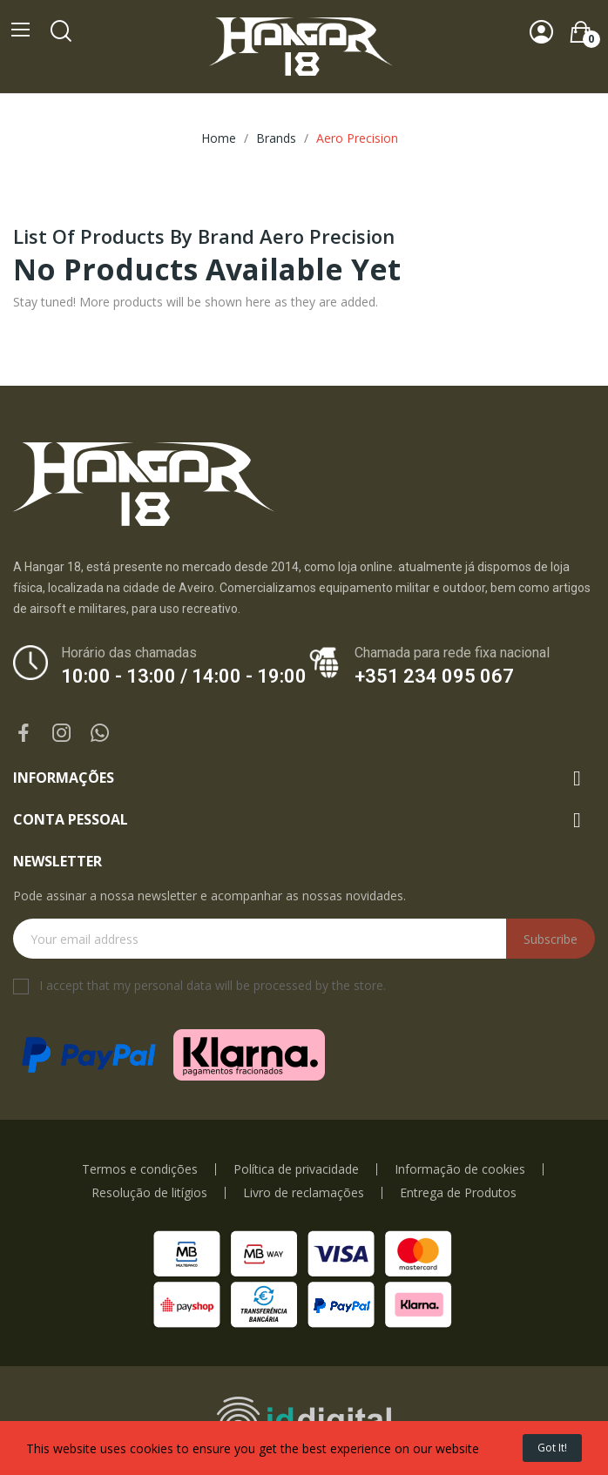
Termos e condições (140, 1169)
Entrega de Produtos (458, 1193)
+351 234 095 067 (434, 676)
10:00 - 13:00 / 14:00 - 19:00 (184, 676)
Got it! (552, 1447)
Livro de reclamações (303, 1193)
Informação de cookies (460, 1169)
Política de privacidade (296, 1169)
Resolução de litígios (149, 1193)
